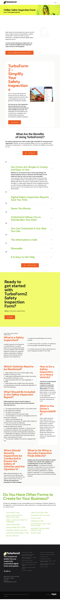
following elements (9, 405)
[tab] (30, 166)
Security (22, 594)
